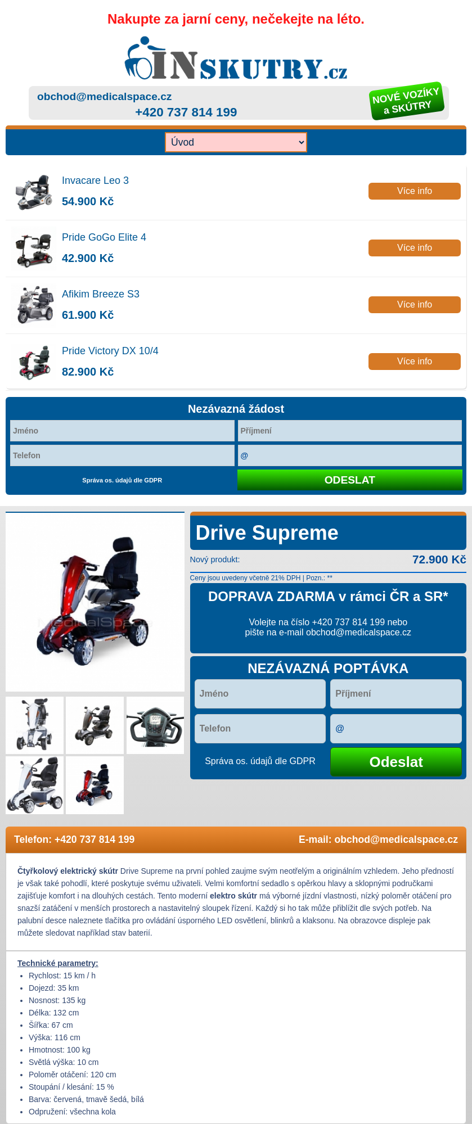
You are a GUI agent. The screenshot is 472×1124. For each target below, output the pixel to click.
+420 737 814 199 (186, 112)
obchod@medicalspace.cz (104, 96)
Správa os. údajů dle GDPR (122, 480)
